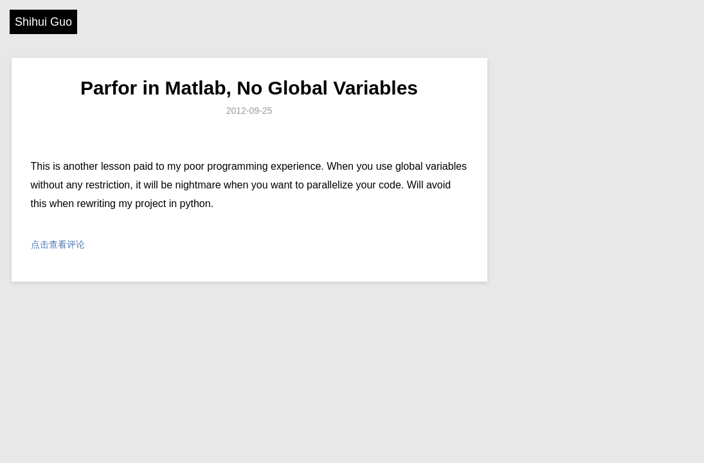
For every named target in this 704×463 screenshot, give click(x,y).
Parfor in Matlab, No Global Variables (249, 87)
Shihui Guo (43, 21)
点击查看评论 (58, 244)
